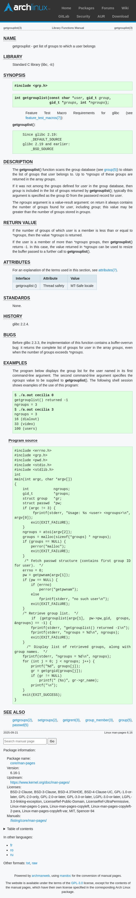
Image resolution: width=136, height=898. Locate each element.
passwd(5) (20, 725)
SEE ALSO (14, 712)
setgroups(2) (47, 720)
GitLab (63, 16)
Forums (108, 8)
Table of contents (20, 829)
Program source (23, 440)
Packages (86, 8)
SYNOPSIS (14, 75)
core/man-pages (22, 763)
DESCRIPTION (18, 161)
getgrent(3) (71, 720)
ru (11, 855)
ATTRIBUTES (16, 262)
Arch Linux (27, 7)
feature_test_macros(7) (43, 118)
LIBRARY (12, 56)
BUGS (9, 334)
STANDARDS (16, 298)
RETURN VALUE (20, 222)
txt (28, 863)
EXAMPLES (15, 363)
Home (66, 8)
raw (34, 863)
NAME (9, 38)
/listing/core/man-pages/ (28, 820)
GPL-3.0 (77, 883)
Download (120, 16)
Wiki (125, 8)
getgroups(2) (22, 720)
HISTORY (12, 316)
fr (11, 845)
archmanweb (41, 875)
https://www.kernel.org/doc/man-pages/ (40, 782)
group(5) (110, 170)
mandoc (65, 875)
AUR (101, 16)
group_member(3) (99, 720)
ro (11, 850)
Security (83, 16)
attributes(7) (108, 270)
